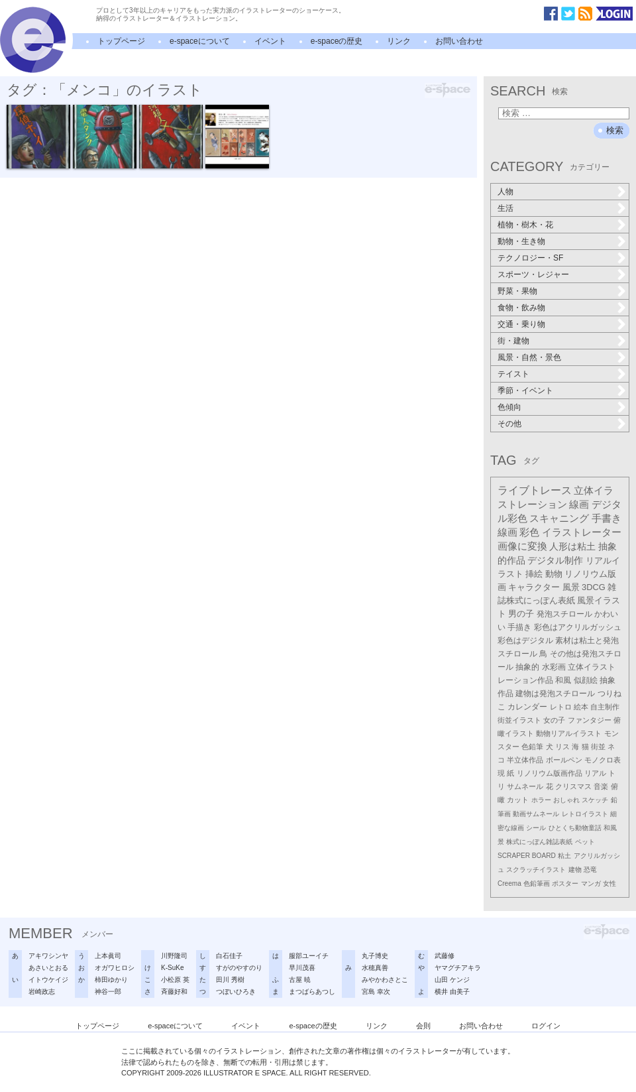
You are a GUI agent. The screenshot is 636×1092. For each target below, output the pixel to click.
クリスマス (573, 786)
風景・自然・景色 (529, 357)
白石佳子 (229, 955)
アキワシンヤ (48, 955)
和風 (563, 680)
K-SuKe (172, 967)
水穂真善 (375, 967)
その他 (509, 423)
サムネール (525, 786)
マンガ (591, 883)
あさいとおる (48, 967)
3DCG (594, 587)
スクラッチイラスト (536, 869)
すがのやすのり (239, 967)
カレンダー (527, 707)
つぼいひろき (236, 991)
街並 (598, 747)
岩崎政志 (41, 991)
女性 (609, 883)
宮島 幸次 (376, 991)
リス (562, 747)
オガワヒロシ (114, 967)
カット (518, 800)
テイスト (513, 374)
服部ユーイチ (309, 955)
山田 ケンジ (452, 979)
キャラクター (534, 587)
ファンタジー (589, 720)
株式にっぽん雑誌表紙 (539, 841)
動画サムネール (536, 814)
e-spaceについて (200, 41)
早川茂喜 (302, 967)
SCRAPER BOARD (527, 855)
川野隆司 (174, 955)
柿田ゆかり (111, 979)
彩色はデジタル (525, 640)
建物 (575, 869)
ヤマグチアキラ (458, 967)
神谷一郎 (108, 991)
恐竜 (590, 869)
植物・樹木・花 (525, 224)
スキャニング (559, 518)
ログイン (545, 1026)
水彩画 (554, 667)
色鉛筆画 (536, 883)
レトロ (561, 707)
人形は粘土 (572, 546)
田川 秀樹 (230, 979)
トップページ (121, 41)
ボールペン (564, 760)
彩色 (529, 532)
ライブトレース (535, 490)
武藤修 (444, 955)
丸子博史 (375, 955)
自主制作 (604, 707)
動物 (553, 574)
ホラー (541, 800)
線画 (579, 504)
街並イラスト (519, 720)
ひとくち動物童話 (575, 827)
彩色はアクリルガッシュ (577, 627)
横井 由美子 (452, 991)
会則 (423, 1026)
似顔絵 (586, 680)
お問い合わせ (459, 41)
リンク (399, 41)
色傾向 (509, 407)
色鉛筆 (532, 747)
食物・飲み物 (521, 307)
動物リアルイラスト (569, 733)
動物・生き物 (521, 241)
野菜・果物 (517, 291)
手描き (519, 627)
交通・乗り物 (521, 324)
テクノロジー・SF (530, 258)
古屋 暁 (300, 979)
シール (536, 827)
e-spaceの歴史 (337, 41)
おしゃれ (566, 800)
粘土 (564, 855)
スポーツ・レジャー (533, 274)
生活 (505, 208)
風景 (571, 587)
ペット (585, 841)
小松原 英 (175, 979)
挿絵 (534, 574)
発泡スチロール (564, 614)
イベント (270, 41)
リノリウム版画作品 (549, 773)
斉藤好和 (174, 991)
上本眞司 (108, 955)
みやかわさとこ (385, 979)
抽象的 (527, 667)
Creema (509, 883)
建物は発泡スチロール (555, 694)
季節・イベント (525, 390)
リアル (595, 773)
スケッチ (595, 800)
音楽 (601, 786)
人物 (505, 191)
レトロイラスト (585, 814)
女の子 (554, 720)
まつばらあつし (312, 991)
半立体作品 (525, 760)
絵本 (581, 707)
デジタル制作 (555, 560)
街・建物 (513, 340)
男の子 (521, 614)
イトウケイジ (48, 979)
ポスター (565, 883)
